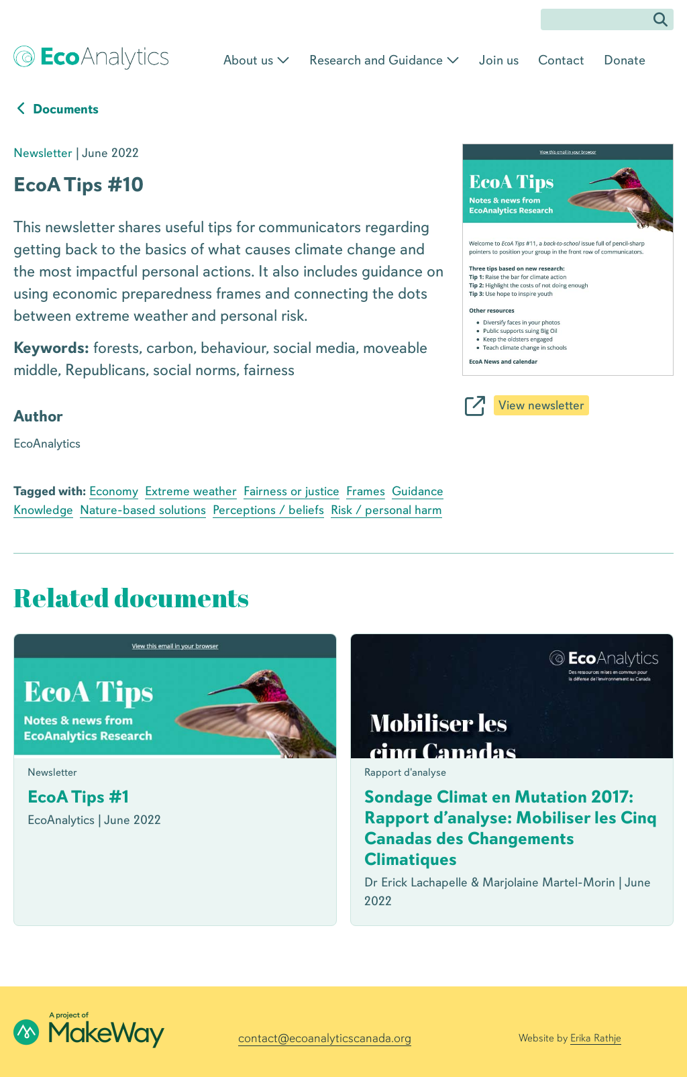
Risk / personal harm (386, 510)
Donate (624, 60)
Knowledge (43, 510)
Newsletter (42, 153)
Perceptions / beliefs (268, 510)
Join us (499, 60)
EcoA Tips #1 (78, 796)
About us (248, 60)
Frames (365, 491)
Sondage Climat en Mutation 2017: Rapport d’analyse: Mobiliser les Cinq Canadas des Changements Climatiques (510, 828)
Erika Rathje (595, 1038)
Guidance (417, 491)
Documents (56, 109)
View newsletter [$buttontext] (541, 405)
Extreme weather (191, 491)
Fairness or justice (291, 491)
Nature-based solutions (143, 510)
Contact (561, 60)
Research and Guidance (376, 60)
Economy (113, 491)
